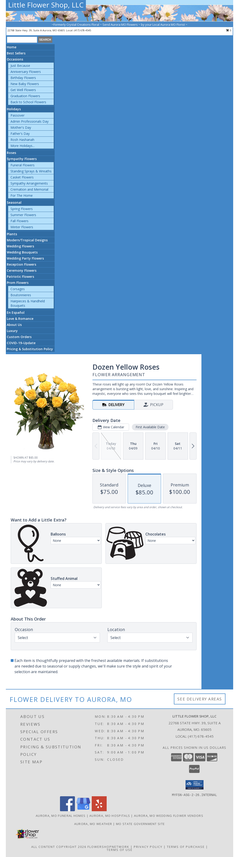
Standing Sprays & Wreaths (31, 171)
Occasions (15, 59)
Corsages (18, 289)
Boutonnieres (21, 295)
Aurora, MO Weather (93, 824)
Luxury (12, 331)
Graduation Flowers (25, 96)
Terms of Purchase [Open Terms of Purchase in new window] (186, 847)
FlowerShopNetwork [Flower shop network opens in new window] (108, 847)
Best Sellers (16, 53)
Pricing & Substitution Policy (30, 349)
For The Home (22, 195)
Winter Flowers (22, 227)
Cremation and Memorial (29, 189)
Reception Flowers (21, 264)
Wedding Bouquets (22, 252)
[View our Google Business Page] (83, 810)
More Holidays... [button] (23, 145)
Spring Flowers (22, 209)
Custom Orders (19, 337)
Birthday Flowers (23, 77)
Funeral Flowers (23, 165)
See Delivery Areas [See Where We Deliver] (199, 699)
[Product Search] (22, 40)
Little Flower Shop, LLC (46, 5)
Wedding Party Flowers (25, 258)
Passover (18, 115)
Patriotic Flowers (20, 276)
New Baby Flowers (25, 84)
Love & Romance (20, 318)
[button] (195, 784)
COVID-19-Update (21, 343)
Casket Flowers (22, 177)
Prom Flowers (17, 282)
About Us (14, 324)
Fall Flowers (19, 221)
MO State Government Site (140, 824)
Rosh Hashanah (22, 139)
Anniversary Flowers (26, 71)
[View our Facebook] (67, 810)
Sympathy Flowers (22, 159)
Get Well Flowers (23, 90)
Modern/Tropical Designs (27, 240)
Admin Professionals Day (30, 121)
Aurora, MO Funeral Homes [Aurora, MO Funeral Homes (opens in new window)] (60, 816)
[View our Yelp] (99, 810)
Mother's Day (21, 127)
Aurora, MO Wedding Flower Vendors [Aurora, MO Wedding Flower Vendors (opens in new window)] (168, 816)
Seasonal (14, 202)
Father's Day (20, 133)
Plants (12, 234)
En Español (16, 312)
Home (11, 47)
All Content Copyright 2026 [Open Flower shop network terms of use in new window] (58, 847)
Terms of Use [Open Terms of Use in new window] (120, 850)
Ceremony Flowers (21, 270)
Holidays (14, 109)
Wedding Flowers (20, 246)
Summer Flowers (23, 215)
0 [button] (229, 30)
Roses (11, 152)
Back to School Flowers (28, 102)
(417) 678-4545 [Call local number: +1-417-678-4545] (82, 30)
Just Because (20, 65)
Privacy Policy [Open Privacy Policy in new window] (148, 847)
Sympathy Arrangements (29, 183)
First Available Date (150, 427)
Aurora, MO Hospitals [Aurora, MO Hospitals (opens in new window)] (109, 816)
